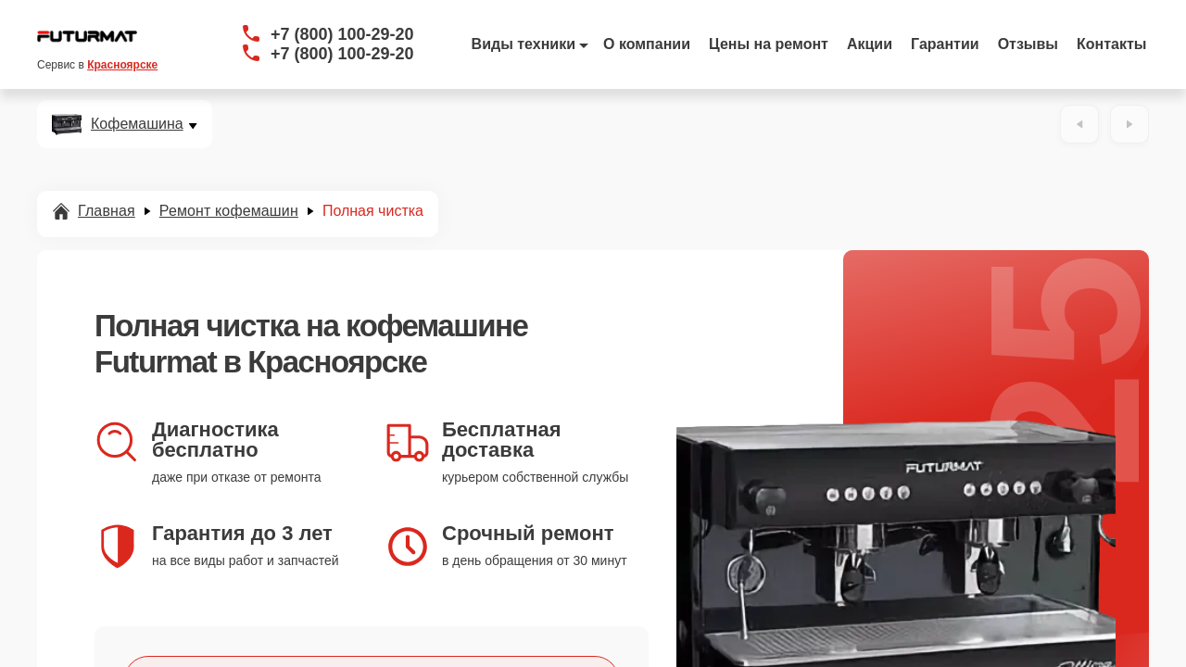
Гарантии (945, 44)
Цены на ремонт (768, 44)
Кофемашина (137, 124)
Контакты (1111, 44)
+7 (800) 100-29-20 (342, 34)
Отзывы (1028, 44)
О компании (646, 44)
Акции (869, 44)
